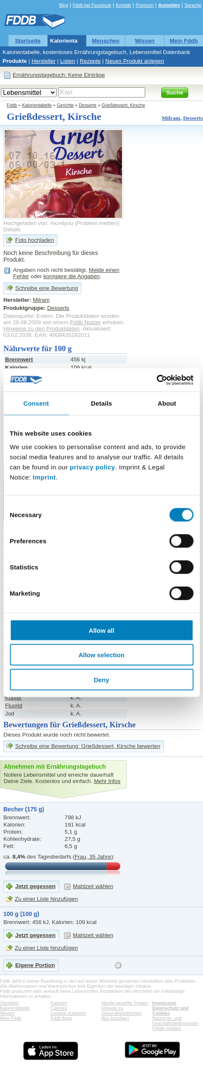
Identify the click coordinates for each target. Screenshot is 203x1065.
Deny (101, 679)
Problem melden (96, 223)
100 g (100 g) (21, 914)
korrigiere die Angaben (71, 276)
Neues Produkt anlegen (135, 61)
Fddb (12, 105)
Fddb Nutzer (85, 322)
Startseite (28, 41)
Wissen (145, 41)
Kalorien (59, 1002)
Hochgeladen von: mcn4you (38, 223)
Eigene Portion (35, 965)
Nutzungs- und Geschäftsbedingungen (175, 1021)
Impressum (164, 1002)
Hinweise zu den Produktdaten (41, 328)
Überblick (9, 1002)
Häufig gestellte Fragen (125, 1002)
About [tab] (167, 403)
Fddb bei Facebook (92, 5)
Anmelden (169, 5)
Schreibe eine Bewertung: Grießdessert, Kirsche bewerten (87, 746)
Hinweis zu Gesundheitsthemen (122, 1010)
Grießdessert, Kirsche (123, 105)
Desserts (88, 105)
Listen (68, 61)
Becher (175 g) (23, 809)
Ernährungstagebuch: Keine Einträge (59, 75)
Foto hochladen (34, 240)
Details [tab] (101, 403)
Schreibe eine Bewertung (46, 288)
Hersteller (44, 61)
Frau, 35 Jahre (93, 857)
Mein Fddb (184, 41)
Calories (59, 1008)
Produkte (15, 61)
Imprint (44, 476)
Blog (63, 5)
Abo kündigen (115, 1018)
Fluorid (13, 705)
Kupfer (13, 697)
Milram (171, 118)
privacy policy (92, 466)
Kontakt (123, 5)
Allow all (101, 630)
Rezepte (90, 61)
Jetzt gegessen (35, 886)
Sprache (192, 5)
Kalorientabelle (70, 41)
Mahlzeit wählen (93, 886)
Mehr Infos (107, 781)
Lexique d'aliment (68, 1013)
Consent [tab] (36, 403)
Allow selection (101, 655)
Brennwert (19, 359)
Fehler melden (166, 1028)
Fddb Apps (61, 1018)
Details (12, 229)
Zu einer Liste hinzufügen (46, 899)
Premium (144, 5)
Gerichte (65, 105)
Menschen (105, 41)
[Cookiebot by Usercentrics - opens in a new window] (156, 379)
